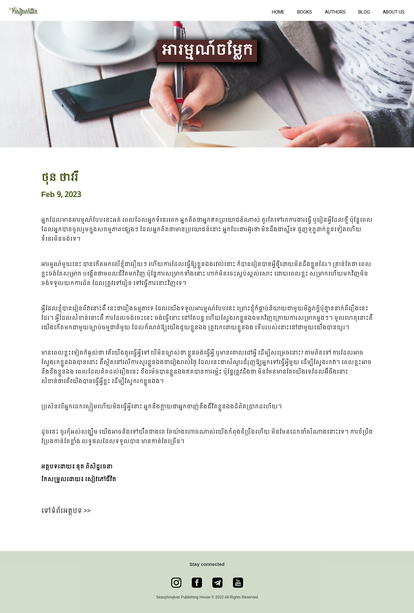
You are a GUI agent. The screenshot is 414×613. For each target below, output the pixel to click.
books (304, 12)
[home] (134, 10)
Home (278, 12)
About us (394, 12)
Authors (335, 12)
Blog (364, 12)
